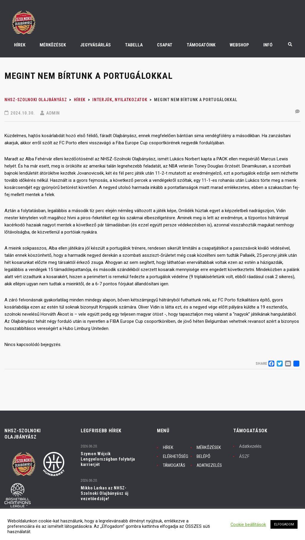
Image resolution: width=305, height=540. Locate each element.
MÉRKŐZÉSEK (209, 447)
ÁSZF (244, 456)
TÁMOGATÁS (174, 465)
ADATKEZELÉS (209, 465)
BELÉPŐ (203, 456)
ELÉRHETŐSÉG (175, 456)
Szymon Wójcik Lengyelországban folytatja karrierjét (108, 459)
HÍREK (168, 447)
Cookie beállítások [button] (248, 524)
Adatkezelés (250, 446)
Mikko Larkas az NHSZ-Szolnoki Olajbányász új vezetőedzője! (105, 493)
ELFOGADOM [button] (284, 524)
